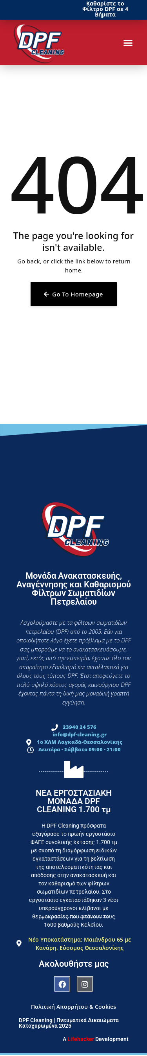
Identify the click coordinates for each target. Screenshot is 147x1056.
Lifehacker (80, 1039)
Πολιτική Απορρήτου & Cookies (73, 1006)
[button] (128, 42)
